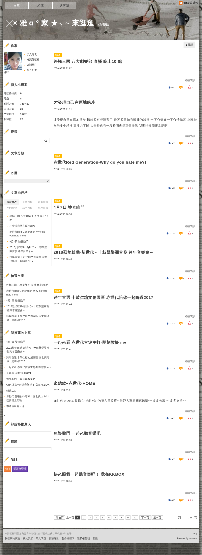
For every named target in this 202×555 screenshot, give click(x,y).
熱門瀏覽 (12, 207)
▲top (194, 533)
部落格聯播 (20, 468)
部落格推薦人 (21, 424)
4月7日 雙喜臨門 (69, 207)
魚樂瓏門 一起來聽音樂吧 (77, 433)
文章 (17, 5)
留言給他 (32, 69)
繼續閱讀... (191, 80)
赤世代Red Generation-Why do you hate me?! (100, 162)
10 (135, 517)
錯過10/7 (11, 390)
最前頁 (60, 517)
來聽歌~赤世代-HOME (74, 383)
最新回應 (27, 201)
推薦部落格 (33, 59)
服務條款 (54, 538)
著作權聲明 (68, 538)
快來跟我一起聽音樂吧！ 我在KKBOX (89, 474)
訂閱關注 (32, 64)
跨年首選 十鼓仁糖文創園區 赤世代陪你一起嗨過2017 (104, 297)
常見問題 (41, 538)
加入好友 (32, 54)
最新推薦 (43, 201)
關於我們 (28, 538)
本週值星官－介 (15, 406)
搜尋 (46, 140)
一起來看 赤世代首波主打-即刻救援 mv (90, 342)
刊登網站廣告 (12, 538)
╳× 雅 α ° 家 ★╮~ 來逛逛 (50, 23)
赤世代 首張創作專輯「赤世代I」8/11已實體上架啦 (27, 398)
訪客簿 (64, 5)
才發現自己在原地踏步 (74, 102)
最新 (190, 44)
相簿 (40, 5)
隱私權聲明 (83, 538)
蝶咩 (6, 72)
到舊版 (104, 24)
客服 (95, 538)
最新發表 (12, 201)
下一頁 (145, 517)
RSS (7, 468)
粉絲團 (9, 551)
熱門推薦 (43, 207)
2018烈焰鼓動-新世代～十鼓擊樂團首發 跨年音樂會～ (104, 252)
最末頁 (157, 517)
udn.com (193, 538)
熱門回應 (27, 207)
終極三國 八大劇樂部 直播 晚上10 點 (88, 61)
